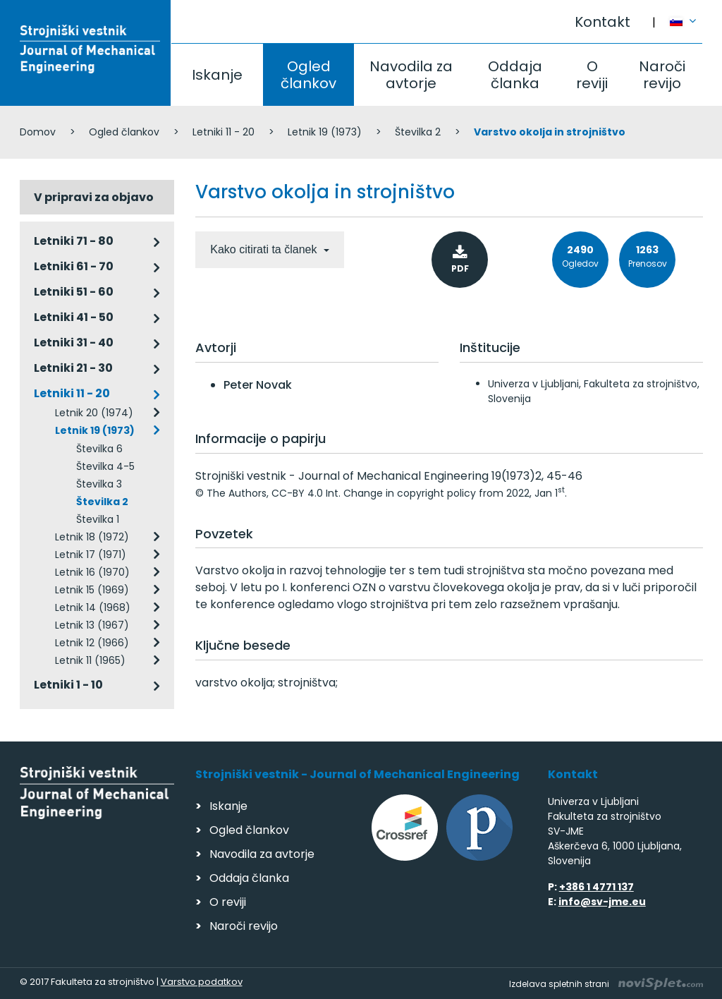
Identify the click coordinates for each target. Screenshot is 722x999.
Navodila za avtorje (411, 74)
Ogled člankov (308, 74)
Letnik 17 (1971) (90, 554)
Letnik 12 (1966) (92, 643)
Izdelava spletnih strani (606, 984)
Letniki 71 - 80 (74, 241)
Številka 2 (418, 132)
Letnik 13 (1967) (92, 625)
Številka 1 (97, 519)
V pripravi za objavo (94, 197)
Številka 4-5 (105, 466)
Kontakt (602, 22)
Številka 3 (99, 484)
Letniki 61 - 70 (74, 266)
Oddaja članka (515, 74)
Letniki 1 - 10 (68, 685)
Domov (38, 132)
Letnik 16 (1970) (92, 572)
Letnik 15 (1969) (92, 590)
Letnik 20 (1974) (94, 413)
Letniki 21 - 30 (73, 368)
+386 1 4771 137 (596, 887)
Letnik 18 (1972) (92, 537)
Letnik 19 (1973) (325, 132)
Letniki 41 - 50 (74, 317)
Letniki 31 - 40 (74, 342)
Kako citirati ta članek (265, 249)
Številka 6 (99, 449)
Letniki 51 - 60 (74, 292)
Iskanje (217, 75)
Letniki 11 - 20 (223, 132)
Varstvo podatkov (202, 981)
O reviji (592, 74)
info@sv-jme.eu (602, 902)
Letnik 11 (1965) (90, 660)
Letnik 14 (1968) (92, 607)
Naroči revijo (662, 74)
